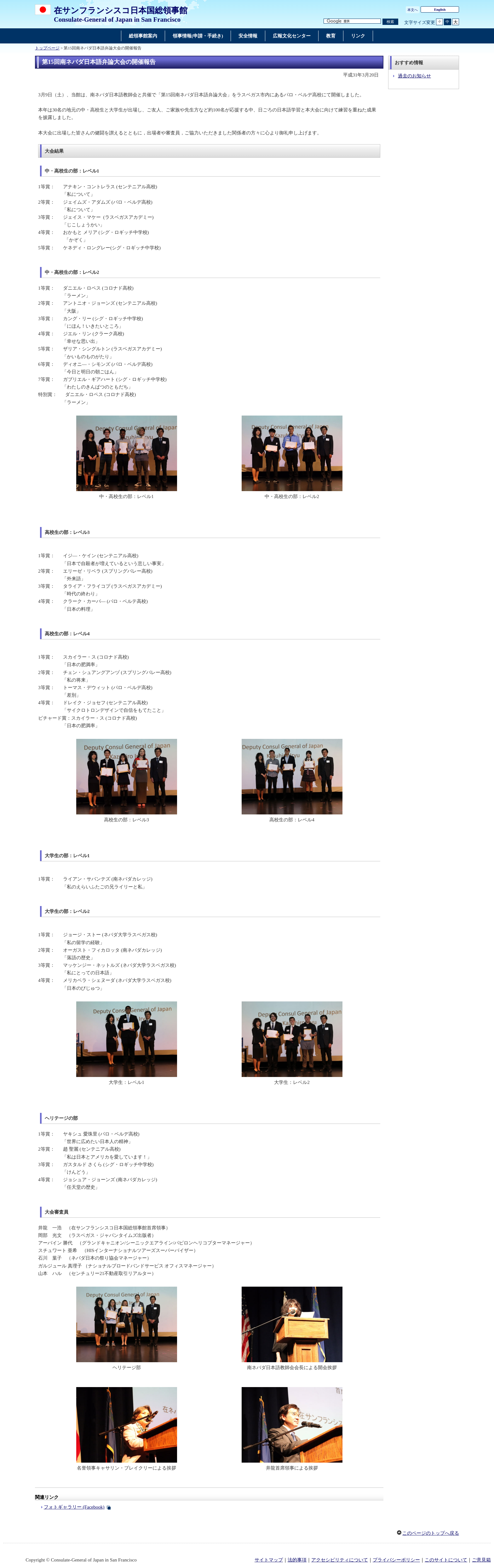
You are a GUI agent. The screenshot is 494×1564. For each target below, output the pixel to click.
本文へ (412, 10)
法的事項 (297, 1559)
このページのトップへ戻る (430, 1533)
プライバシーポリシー (396, 1559)
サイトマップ (269, 1559)
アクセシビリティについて (339, 1559)
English (440, 9)
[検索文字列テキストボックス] (352, 21)
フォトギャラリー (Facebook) (74, 1507)
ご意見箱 (481, 1559)
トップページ (47, 48)
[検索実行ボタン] (390, 22)
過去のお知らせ (414, 75)
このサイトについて (446, 1559)
